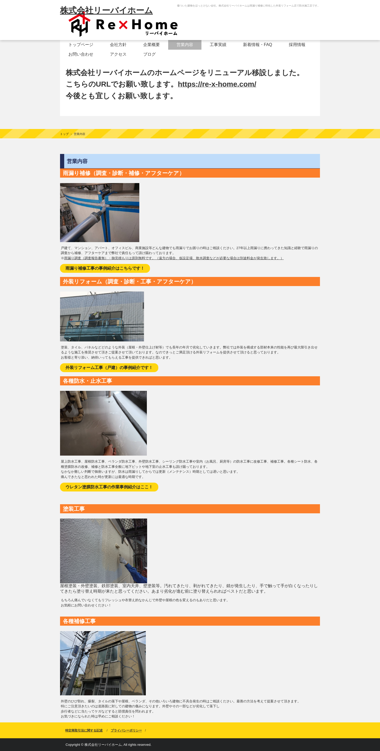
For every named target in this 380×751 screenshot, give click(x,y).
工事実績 (218, 44)
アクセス (118, 54)
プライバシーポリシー (126, 730)
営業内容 (184, 44)
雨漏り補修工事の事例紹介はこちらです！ (105, 268)
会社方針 (118, 44)
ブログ (149, 54)
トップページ (80, 44)
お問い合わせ (80, 54)
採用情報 (297, 44)
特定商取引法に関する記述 (84, 730)
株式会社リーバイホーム (106, 10)
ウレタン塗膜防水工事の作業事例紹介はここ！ (109, 487)
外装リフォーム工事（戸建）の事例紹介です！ (109, 367)
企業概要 (151, 44)
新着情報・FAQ (257, 44)
